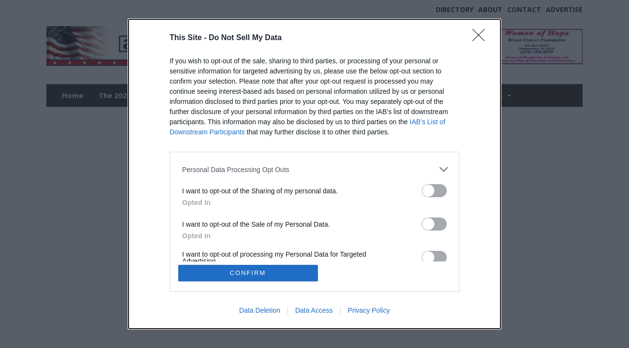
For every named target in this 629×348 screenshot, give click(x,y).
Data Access (314, 310)
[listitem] (314, 169)
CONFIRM (248, 272)
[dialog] (314, 174)
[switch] (434, 190)
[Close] (481, 38)
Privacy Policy (369, 310)
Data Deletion (259, 310)
